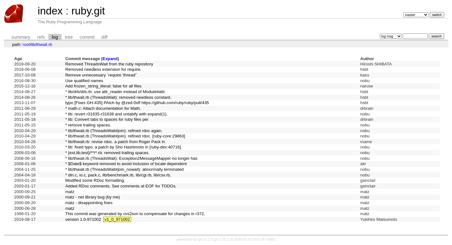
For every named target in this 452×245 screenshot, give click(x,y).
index (50, 11)
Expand (110, 58)
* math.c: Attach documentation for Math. (103, 108)
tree (69, 37)
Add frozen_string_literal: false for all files (103, 86)
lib (33, 44)
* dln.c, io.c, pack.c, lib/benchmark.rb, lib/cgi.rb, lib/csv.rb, (118, 175)
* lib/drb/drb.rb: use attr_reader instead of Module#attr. (115, 91)
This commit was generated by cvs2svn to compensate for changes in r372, (135, 213)
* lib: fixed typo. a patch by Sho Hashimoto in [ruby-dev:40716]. (123, 147)
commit (87, 37)
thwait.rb (44, 44)
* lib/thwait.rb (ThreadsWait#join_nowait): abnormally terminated (124, 169)
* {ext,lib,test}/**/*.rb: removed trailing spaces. (107, 152)
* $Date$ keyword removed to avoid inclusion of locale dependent (126, 163)
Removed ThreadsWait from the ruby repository (109, 64)
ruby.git (88, 11)
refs (41, 37)
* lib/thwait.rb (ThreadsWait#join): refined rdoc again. (114, 130)
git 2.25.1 (221, 239)
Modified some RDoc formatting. (95, 180)
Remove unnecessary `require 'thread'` (101, 75)
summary (20, 37)
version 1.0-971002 (83, 219)
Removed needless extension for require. (103, 69)
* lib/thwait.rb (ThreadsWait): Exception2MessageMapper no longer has (131, 158)
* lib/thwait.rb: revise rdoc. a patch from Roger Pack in (115, 141)
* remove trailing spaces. (88, 125)
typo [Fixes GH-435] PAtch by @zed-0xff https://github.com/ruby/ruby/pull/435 (137, 102)
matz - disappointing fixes (88, 202)
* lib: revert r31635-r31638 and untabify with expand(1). (116, 114)
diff (104, 37)
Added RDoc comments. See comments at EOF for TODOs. (120, 186)
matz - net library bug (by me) (92, 197)
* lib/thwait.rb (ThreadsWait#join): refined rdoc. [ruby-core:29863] (125, 136)
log (55, 37)
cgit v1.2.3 (205, 239)
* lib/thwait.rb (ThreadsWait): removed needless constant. (118, 97)
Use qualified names (84, 80)
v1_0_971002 (117, 219)
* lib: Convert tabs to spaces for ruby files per (106, 119)
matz (69, 191)
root (26, 44)
